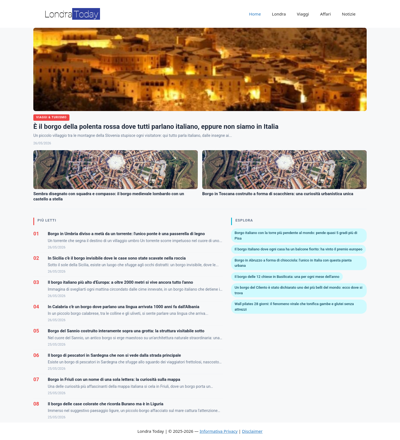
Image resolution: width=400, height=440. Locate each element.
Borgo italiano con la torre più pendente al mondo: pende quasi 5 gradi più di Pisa (295, 235)
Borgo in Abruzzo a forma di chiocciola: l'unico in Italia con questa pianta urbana (292, 263)
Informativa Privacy (219, 431)
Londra (279, 14)
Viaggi (303, 14)
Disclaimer (252, 431)
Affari (325, 14)
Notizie (349, 14)
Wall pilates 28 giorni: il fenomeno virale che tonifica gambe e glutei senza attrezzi (294, 306)
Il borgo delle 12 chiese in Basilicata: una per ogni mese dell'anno (286, 277)
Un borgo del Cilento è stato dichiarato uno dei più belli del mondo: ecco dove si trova (298, 290)
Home (255, 14)
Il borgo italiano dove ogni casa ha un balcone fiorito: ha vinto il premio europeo (298, 249)
